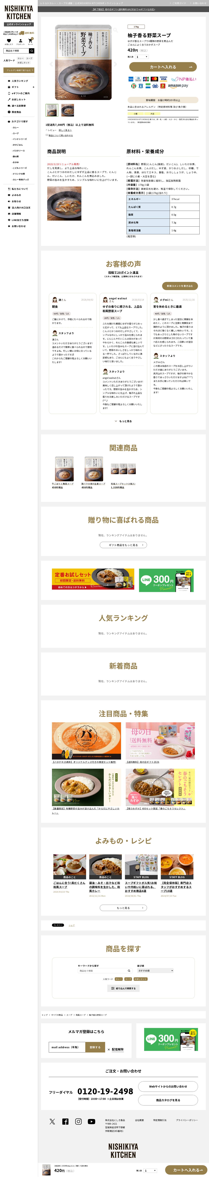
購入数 (130, 57)
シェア (72, 925)
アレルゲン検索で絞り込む (19, 70)
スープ (29, 58)
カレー (21, 58)
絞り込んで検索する (123, 988)
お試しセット (24, 62)
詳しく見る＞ (65, 130)
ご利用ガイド (179, 3)
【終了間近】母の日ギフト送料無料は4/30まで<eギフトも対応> (123, 9)
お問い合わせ (200, 3)
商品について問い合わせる (61, 135)
